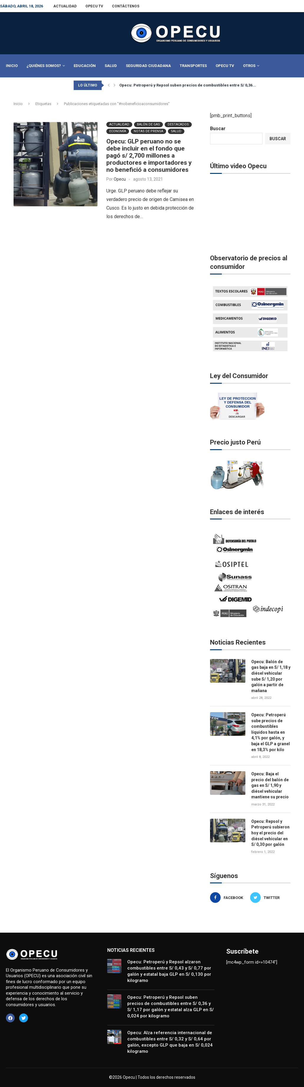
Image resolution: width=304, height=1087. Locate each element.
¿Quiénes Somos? (44, 65)
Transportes (193, 65)
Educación (85, 65)
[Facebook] (229, 897)
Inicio (12, 65)
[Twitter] (269, 897)
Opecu (120, 178)
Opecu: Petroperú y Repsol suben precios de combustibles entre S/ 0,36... (187, 85)
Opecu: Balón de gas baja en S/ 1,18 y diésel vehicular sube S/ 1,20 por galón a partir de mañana (270, 676)
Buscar (218, 128)
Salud (111, 65)
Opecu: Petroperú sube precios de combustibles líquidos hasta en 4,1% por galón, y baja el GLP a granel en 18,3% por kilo (270, 732)
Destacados (178, 124)
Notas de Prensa (148, 131)
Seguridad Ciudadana (148, 65)
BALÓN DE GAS (148, 124)
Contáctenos (125, 6)
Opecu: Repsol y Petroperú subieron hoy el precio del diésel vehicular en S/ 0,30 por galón (270, 833)
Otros (249, 65)
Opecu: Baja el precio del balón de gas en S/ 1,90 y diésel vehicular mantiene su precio (270, 785)
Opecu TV (94, 6)
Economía (117, 131)
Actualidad (65, 6)
